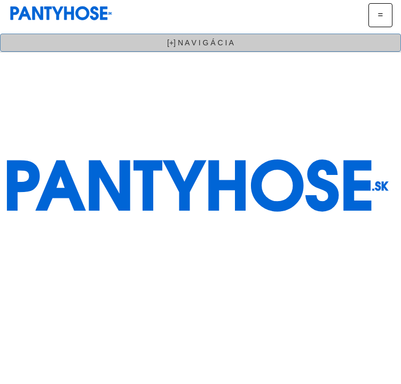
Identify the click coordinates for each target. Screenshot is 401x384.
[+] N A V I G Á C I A (200, 42)
